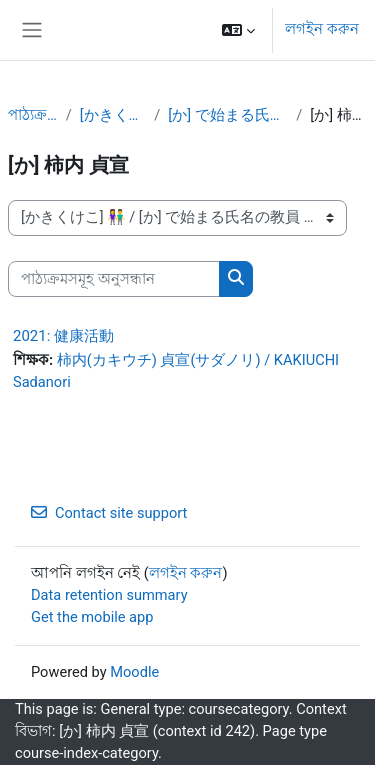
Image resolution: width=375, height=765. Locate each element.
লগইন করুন (322, 29)
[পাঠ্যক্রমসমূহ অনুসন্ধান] (114, 279)
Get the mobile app (92, 617)
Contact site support (109, 513)
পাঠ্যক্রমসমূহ (33, 115)
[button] (238, 30)
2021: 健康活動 (63, 336)
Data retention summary (109, 595)
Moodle (134, 672)
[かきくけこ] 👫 (113, 115)
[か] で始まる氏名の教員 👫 (228, 115)
